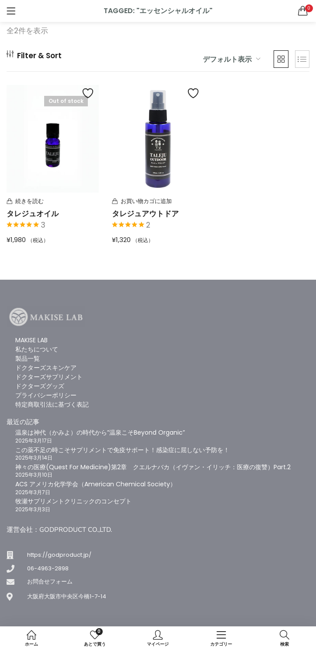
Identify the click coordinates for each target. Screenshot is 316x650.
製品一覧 (27, 358)
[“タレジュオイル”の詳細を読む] (53, 201)
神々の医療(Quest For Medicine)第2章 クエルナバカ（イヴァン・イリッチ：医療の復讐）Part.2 (153, 467)
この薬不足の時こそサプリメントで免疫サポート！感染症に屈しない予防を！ (122, 450)
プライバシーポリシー (45, 395)
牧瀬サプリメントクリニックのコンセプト (73, 501)
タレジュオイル (33, 213)
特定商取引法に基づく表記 (52, 404)
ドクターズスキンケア (45, 367)
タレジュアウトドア (145, 213)
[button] (302, 11)
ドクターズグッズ (39, 386)
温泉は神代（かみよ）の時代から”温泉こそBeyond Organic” (100, 432)
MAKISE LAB (31, 340)
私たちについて (36, 349)
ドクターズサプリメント (49, 376)
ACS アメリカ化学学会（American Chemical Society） (95, 484)
